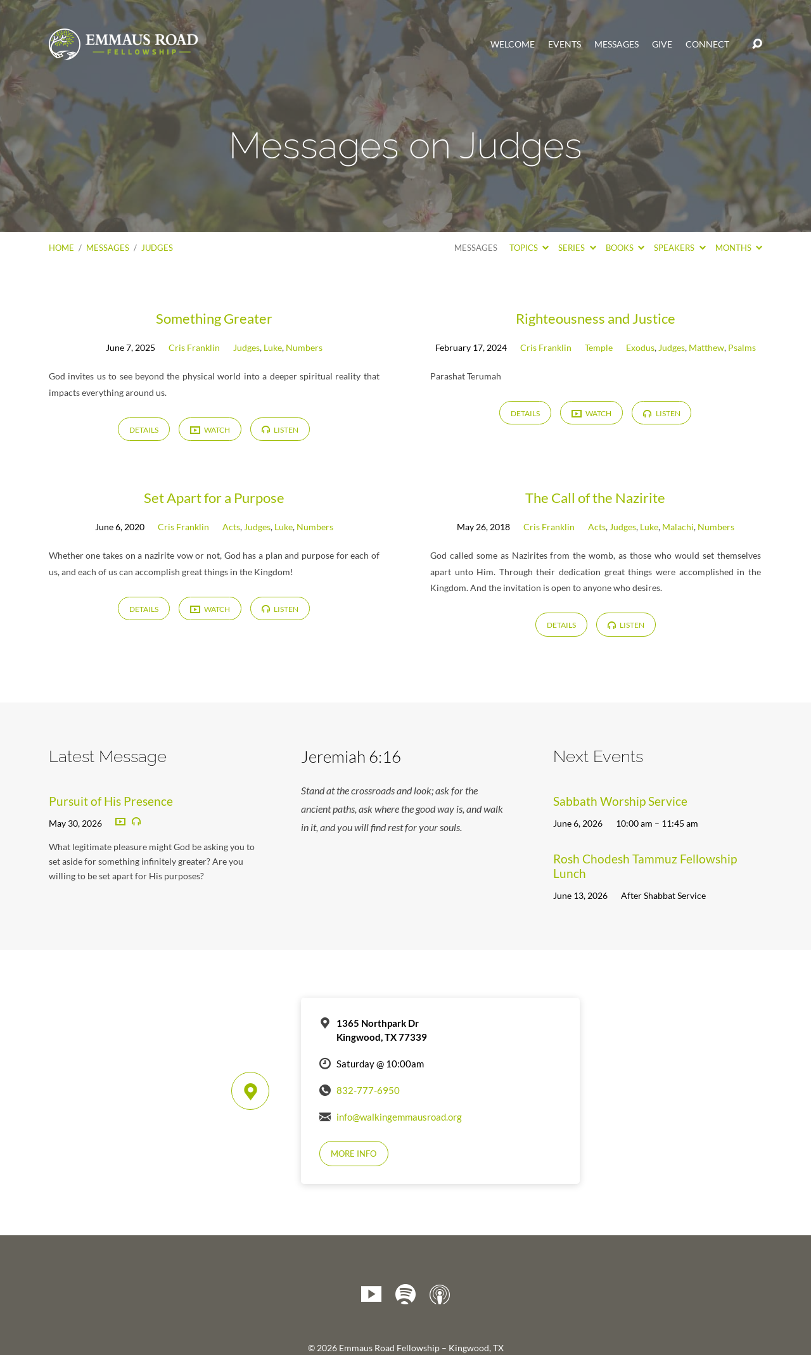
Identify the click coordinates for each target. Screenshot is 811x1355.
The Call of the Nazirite (595, 497)
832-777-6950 (368, 1090)
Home (61, 248)
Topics (529, 248)
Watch (210, 430)
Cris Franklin (194, 347)
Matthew (706, 347)
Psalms (742, 347)
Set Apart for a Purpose (214, 497)
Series (577, 248)
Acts (231, 526)
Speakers (679, 248)
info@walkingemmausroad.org (399, 1117)
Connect (707, 44)
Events (564, 44)
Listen (280, 430)
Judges (157, 248)
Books (625, 248)
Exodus (640, 347)
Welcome (512, 44)
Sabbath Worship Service (620, 801)
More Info (353, 1153)
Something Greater (214, 318)
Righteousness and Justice (595, 318)
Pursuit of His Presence (111, 801)
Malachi (678, 526)
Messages (616, 44)
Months (738, 248)
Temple (599, 347)
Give (662, 44)
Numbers (304, 347)
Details (143, 430)
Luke (273, 347)
